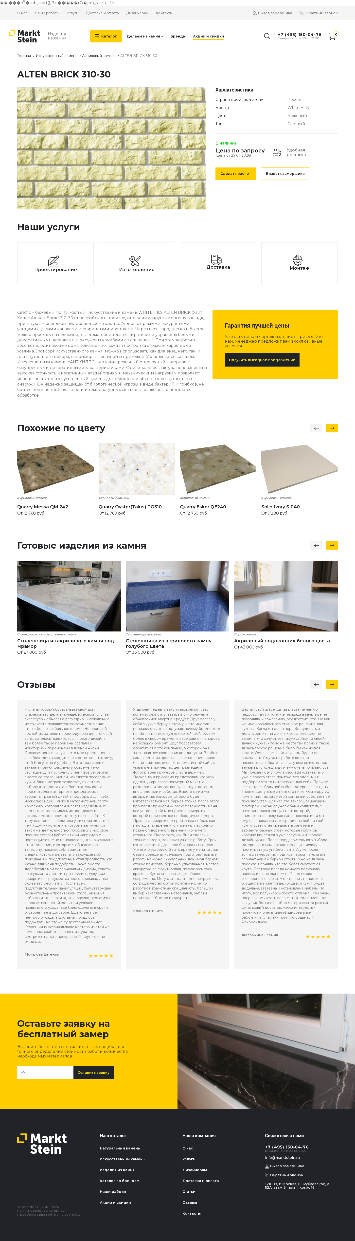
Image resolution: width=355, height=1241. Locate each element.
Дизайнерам (137, 13)
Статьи (188, 1191)
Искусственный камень (56, 56)
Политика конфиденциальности (42, 1210)
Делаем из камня (145, 36)
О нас (22, 13)
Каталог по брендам (119, 1181)
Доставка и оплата (102, 13)
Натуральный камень (120, 1148)
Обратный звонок (321, 13)
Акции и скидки (208, 36)
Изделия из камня (117, 1170)
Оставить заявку (93, 1072)
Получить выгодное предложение (262, 360)
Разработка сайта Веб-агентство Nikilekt (48, 1214)
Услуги (72, 13)
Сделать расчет (235, 173)
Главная (24, 56)
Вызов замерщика (275, 13)
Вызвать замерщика (285, 173)
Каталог (106, 36)
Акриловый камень (98, 56)
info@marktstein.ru (282, 1157)
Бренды (178, 36)
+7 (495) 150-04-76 (300, 34)
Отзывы (189, 1202)
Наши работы (47, 13)
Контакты (164, 13)
